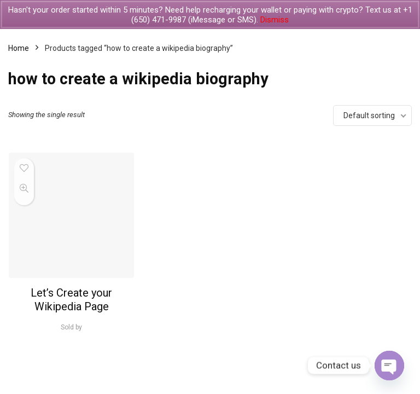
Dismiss (274, 20)
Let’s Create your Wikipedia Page (71, 299)
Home (18, 48)
